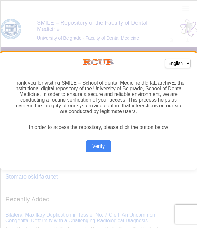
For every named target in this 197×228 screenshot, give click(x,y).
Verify (98, 146)
